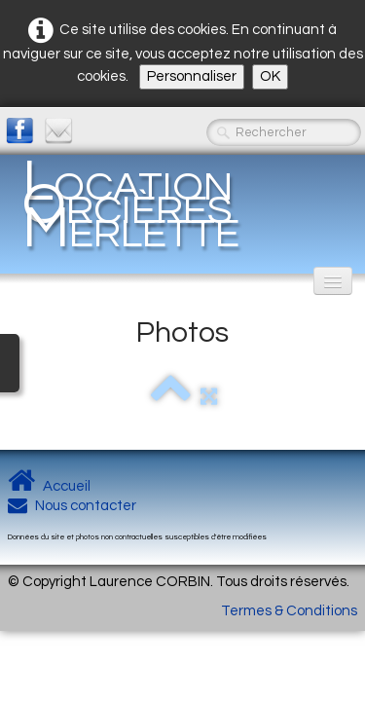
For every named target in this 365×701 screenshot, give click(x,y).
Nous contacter (72, 505)
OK (270, 76)
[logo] (182, 204)
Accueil (49, 486)
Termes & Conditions (289, 611)
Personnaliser (192, 76)
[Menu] (332, 281)
